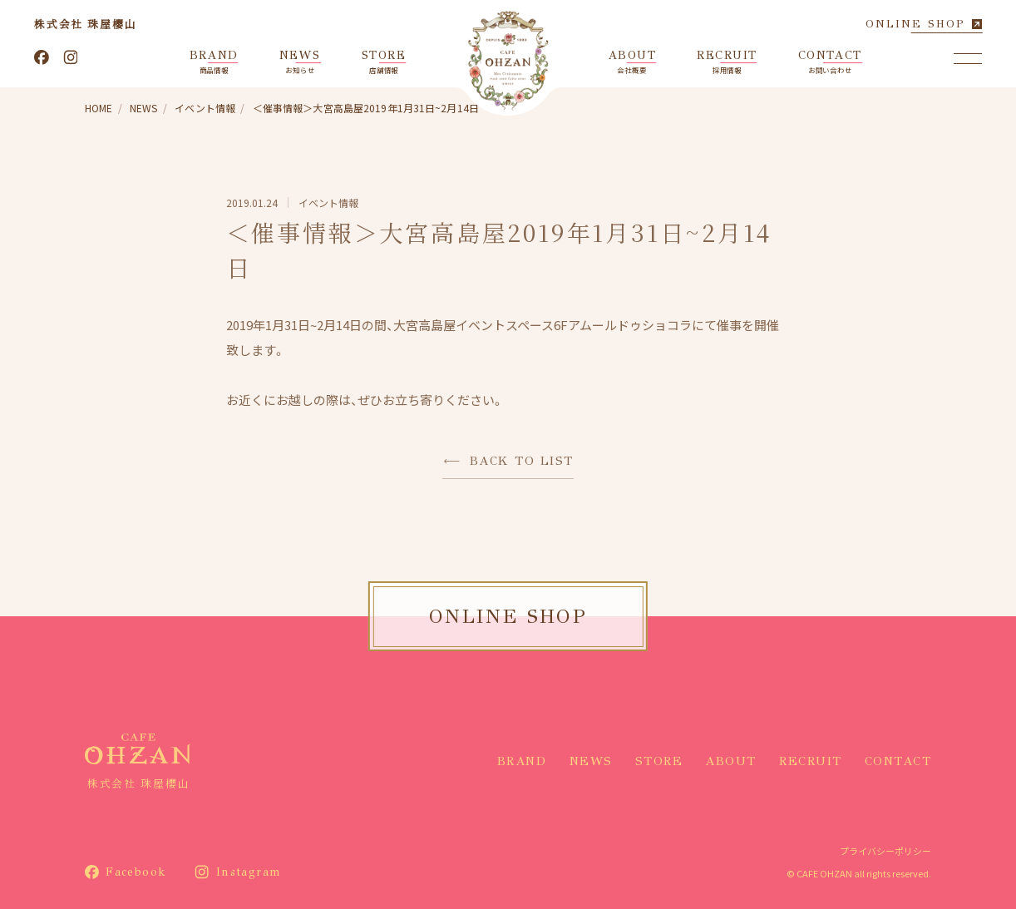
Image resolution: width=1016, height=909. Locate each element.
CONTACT (898, 760)
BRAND (522, 760)
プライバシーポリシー (885, 850)
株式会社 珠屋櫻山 (85, 24)
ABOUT (731, 760)
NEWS (591, 760)
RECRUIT (810, 760)
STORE (659, 760)
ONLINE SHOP (915, 24)
